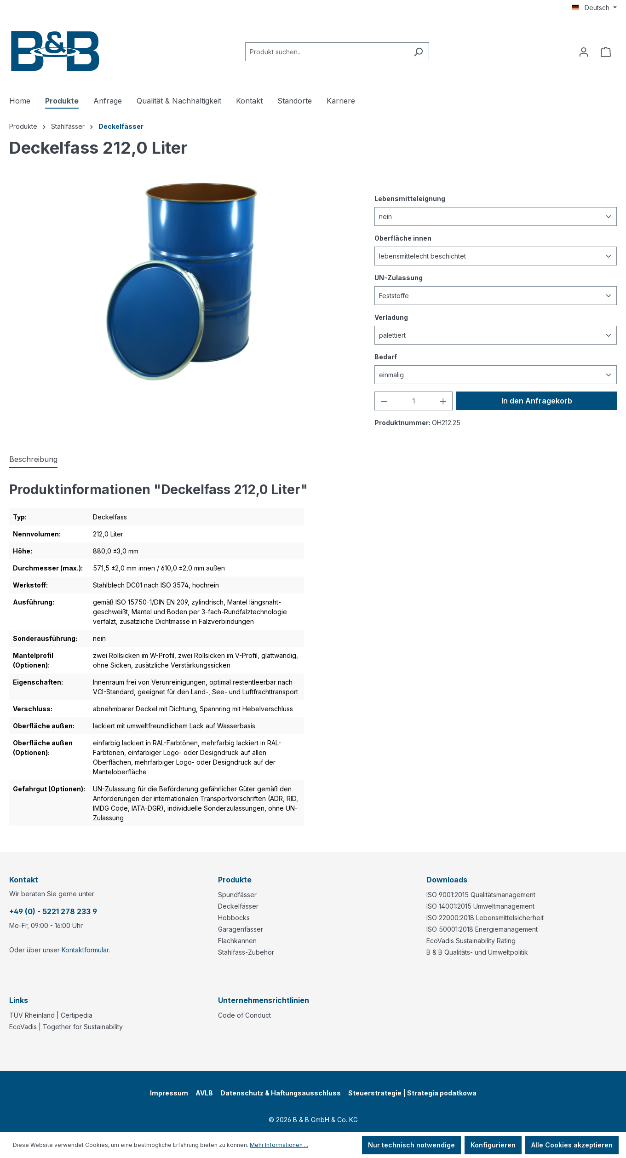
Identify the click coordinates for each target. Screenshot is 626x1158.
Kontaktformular (85, 950)
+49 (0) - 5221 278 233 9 (53, 911)
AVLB (204, 1093)
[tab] (33, 459)
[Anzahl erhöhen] (443, 401)
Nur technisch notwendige (411, 1145)
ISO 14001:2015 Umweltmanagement (480, 906)
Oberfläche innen (402, 237)
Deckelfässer (238, 906)
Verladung (391, 316)
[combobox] (326, 51)
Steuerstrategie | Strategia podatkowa (412, 1093)
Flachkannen (237, 941)
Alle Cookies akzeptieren (572, 1145)
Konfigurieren (493, 1145)
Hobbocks (234, 918)
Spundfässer (237, 895)
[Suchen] (418, 51)
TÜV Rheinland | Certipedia (50, 1015)
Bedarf (385, 356)
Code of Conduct (244, 1015)
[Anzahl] (413, 401)
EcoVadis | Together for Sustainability (66, 1027)
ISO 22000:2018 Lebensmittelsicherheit (485, 918)
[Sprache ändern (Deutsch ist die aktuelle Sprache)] (594, 8)
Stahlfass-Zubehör (246, 952)
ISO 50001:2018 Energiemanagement (482, 929)
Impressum (169, 1093)
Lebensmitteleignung (409, 198)
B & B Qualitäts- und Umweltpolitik (477, 952)
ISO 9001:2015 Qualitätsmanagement (480, 895)
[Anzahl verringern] (384, 401)
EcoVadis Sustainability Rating (471, 941)
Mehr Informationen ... (279, 1144)
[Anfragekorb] (606, 52)
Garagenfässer (240, 929)
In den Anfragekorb (536, 400)
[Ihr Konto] (584, 52)
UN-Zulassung (398, 277)
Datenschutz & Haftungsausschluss (280, 1093)
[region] (182, 281)
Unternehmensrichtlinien (263, 1000)
